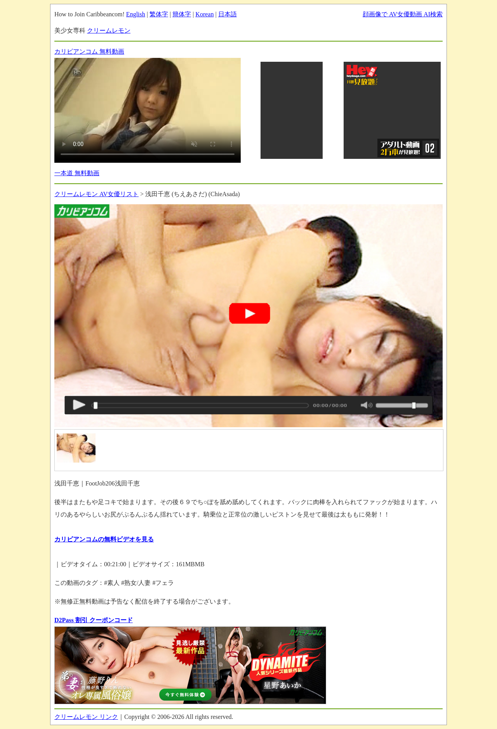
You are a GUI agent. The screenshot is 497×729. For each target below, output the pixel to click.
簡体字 (181, 14)
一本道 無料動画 (76, 173)
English (135, 14)
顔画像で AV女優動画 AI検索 (403, 14)
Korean (204, 14)
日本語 (227, 14)
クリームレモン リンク (86, 716)
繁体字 (158, 14)
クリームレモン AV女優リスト (96, 194)
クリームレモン (108, 30)
